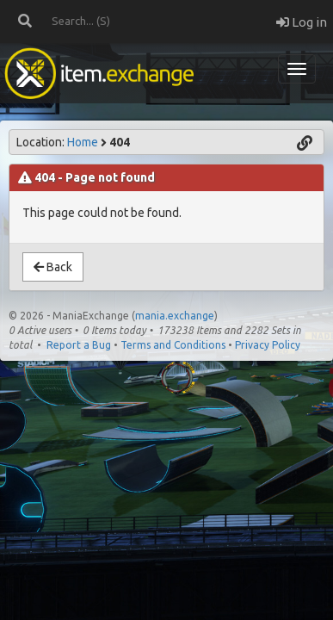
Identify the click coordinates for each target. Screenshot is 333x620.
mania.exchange (174, 315)
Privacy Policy (267, 344)
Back (53, 267)
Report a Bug (78, 344)
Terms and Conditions (172, 344)
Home (82, 142)
